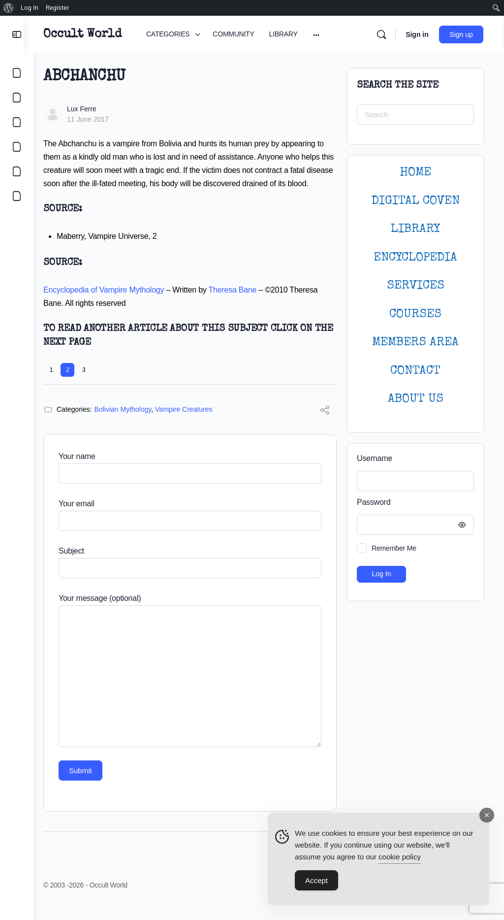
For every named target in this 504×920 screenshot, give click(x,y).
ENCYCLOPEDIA (415, 258)
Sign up (462, 34)
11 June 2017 (98, 119)
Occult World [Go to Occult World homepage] (92, 34)
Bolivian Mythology (132, 423)
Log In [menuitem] (29, 7)
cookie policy (399, 857)
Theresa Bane (243, 303)
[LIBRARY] (17, 122)
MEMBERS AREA (415, 342)
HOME (415, 172)
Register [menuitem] (57, 7)
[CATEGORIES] (17, 73)
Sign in (418, 34)
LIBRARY (415, 229)
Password (413, 502)
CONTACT (415, 371)
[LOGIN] (17, 171)
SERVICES (415, 286)
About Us (415, 399)
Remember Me (394, 548)
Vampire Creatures (193, 423)
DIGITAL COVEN (416, 201)
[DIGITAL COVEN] (17, 196)
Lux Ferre (91, 109)
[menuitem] (8, 8)
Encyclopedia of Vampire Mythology (113, 303)
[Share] (325, 425)
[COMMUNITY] (17, 97)
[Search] (382, 34)
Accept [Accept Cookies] (316, 881)
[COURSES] (17, 146)
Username (374, 458)
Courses (415, 314)
